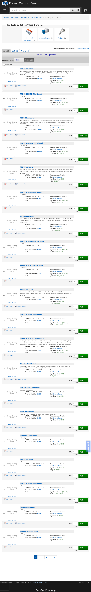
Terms (29, 582)
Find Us (16, 582)
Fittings (62, 33)
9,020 (39, 228)
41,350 (39, 79)
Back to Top (84, 582)
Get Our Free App (45, 590)
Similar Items (57, 79)
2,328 (39, 372)
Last (54, 557)
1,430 (39, 350)
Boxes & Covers (45, 33)
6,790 (39, 177)
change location (83, 48)
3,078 (39, 418)
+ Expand (29, 60)
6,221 (39, 514)
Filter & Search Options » (45, 54)
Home (6, 17)
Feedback (88, 446)
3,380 (39, 299)
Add (81, 86)
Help (10, 582)
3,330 (39, 274)
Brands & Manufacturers (31, 17)
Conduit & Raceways (29, 34)
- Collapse (19, 60)
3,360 (39, 466)
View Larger (12, 81)
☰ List (6, 50)
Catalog (25, 50)
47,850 (39, 130)
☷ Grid (15, 50)
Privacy (23, 582)
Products (15, 17)
